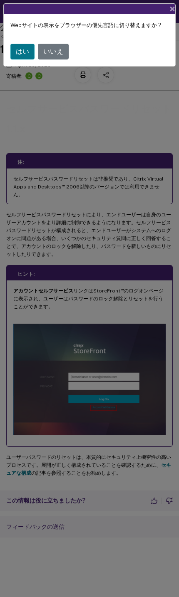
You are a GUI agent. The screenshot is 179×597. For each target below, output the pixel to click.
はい (22, 51)
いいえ (53, 51)
